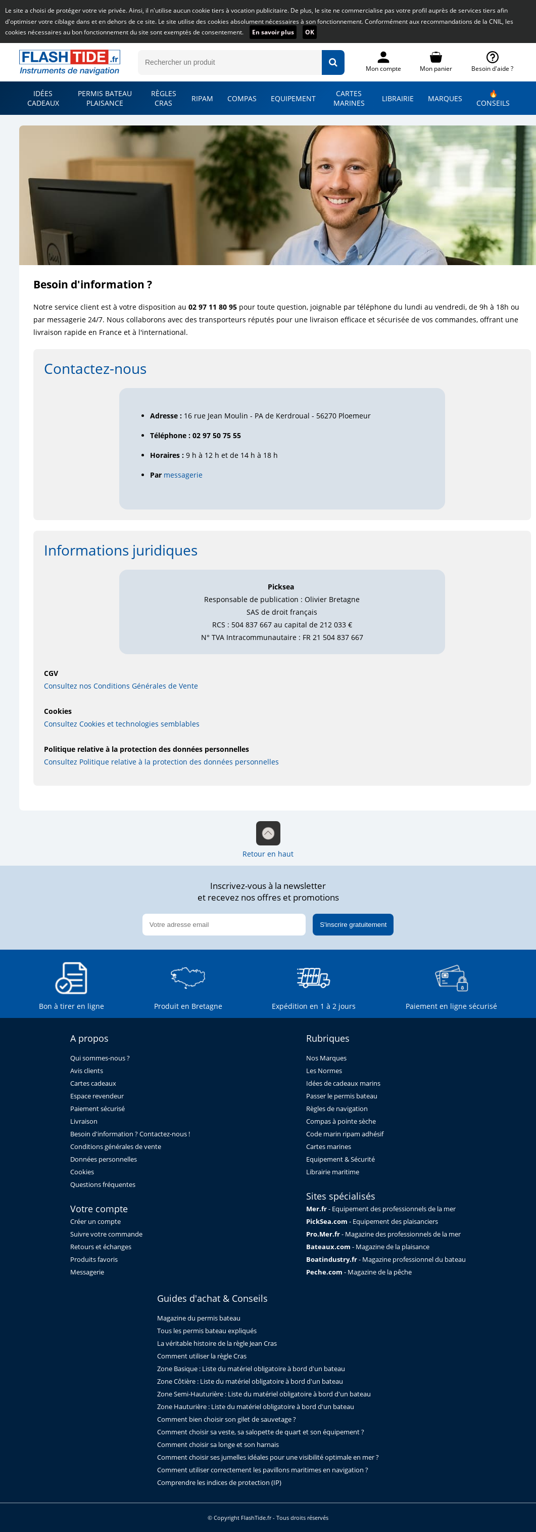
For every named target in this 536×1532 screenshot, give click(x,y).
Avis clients (86, 1071)
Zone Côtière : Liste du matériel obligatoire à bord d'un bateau (250, 1381)
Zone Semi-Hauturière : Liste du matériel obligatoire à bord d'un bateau (264, 1394)
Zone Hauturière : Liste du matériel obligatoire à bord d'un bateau (255, 1406)
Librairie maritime (332, 1172)
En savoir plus (273, 32)
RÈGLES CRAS (163, 98)
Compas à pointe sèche (341, 1121)
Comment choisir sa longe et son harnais (218, 1444)
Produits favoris (94, 1259)
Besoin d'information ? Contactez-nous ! (130, 1134)
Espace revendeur (97, 1096)
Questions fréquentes (102, 1184)
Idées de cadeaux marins (343, 1083)
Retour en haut (268, 840)
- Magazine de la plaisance (367, 1247)
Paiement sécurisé (97, 1108)
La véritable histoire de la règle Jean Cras (217, 1343)
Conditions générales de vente (115, 1146)
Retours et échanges (100, 1247)
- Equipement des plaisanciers (372, 1221)
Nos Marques (326, 1058)
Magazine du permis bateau (198, 1318)
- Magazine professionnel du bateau (386, 1259)
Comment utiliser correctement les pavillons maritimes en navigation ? (262, 1470)
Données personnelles (103, 1159)
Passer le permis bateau (341, 1096)
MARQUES (445, 98)
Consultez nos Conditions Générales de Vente (121, 686)
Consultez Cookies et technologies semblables (122, 724)
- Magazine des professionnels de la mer (383, 1234)
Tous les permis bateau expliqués (207, 1331)
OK (309, 32)
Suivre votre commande (106, 1234)
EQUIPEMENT (293, 98)
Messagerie (87, 1272)
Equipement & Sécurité (340, 1159)
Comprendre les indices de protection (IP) (219, 1482)
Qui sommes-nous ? (100, 1058)
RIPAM (202, 98)
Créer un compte (95, 1221)
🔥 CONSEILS (493, 98)
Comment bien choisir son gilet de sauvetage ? (226, 1419)
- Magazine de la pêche (359, 1272)
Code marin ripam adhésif (344, 1134)
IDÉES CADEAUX (43, 98)
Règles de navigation (337, 1108)
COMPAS (242, 98)
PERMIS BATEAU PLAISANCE (105, 98)
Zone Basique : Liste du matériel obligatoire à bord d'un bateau (251, 1369)
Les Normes (324, 1071)
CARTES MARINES (349, 98)
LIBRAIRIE (398, 98)
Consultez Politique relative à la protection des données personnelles (161, 762)
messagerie (183, 475)
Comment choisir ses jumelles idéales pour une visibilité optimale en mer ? (268, 1457)
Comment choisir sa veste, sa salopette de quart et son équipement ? (260, 1432)
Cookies (82, 1172)
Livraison (84, 1121)
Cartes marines (328, 1146)
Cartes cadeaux (93, 1083)
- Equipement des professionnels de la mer (381, 1209)
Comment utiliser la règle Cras (202, 1356)
